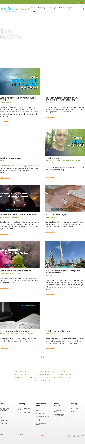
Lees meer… (5, 121)
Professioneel (31, 334)
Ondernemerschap (6, 102)
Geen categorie (65, 375)
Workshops (52, 8)
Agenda (33, 12)
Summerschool (40, 413)
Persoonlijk (49, 162)
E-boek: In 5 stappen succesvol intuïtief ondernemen (5, 409)
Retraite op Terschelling (42, 416)
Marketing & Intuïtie (42, 381)
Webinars (2, 417)
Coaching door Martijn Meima (24, 409)
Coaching (41, 8)
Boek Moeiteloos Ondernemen (55, 161)
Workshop (38, 410)
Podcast (18, 378)
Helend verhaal (57, 422)
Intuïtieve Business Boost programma (58, 415)
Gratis (55, 2)
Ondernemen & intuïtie (72, 161)
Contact (69, 2)
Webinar (2, 161)
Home (33, 8)
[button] (84, 2)
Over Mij (76, 2)
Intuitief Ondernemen (7, 334)
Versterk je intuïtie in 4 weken (59, 410)
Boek (62, 2)
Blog (1, 414)
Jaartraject (38, 420)
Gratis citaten (3, 423)
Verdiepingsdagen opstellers (41, 423)
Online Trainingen (65, 8)
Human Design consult (59, 419)
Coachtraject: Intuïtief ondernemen (24, 413)
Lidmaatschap (4, 420)
